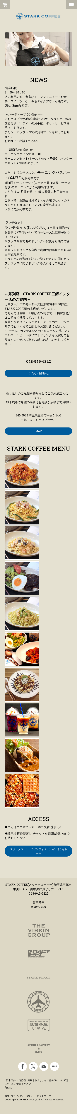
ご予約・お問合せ (38, 373)
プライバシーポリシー (23, 1096)
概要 (7, 1096)
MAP (38, 431)
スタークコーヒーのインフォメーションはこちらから (38, 851)
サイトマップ (44, 1096)
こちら (8, 1083)
